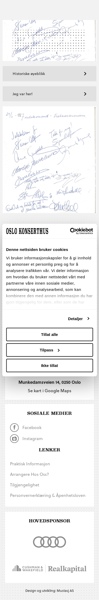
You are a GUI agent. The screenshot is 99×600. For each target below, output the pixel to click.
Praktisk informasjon (30, 464)
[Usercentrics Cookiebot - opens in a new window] (70, 231)
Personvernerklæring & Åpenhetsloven (48, 495)
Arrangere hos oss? (29, 474)
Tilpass (50, 350)
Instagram (26, 438)
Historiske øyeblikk (49, 73)
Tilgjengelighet (24, 485)
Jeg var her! (49, 94)
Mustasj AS (65, 590)
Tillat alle (49, 334)
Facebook (25, 427)
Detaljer (75, 318)
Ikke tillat (49, 365)
